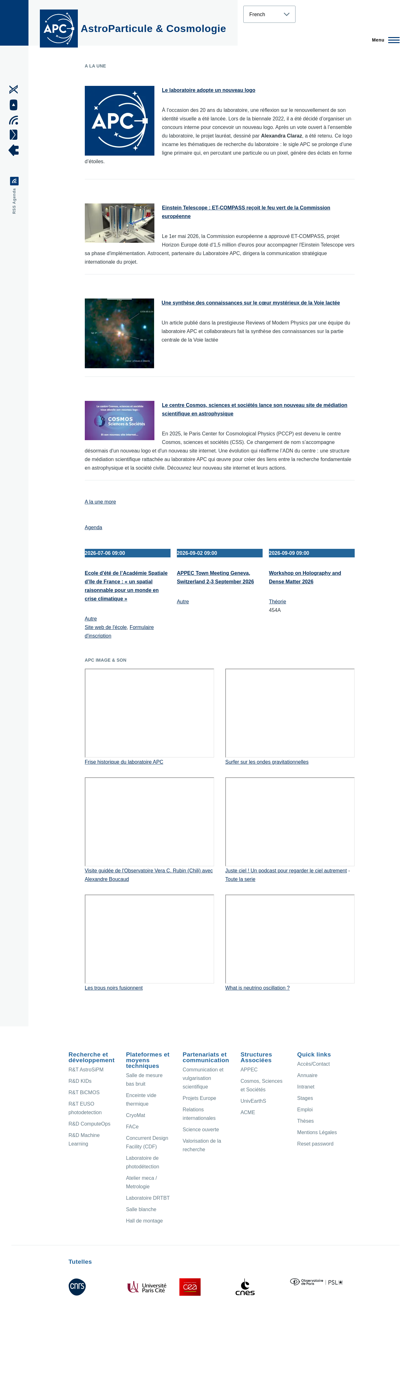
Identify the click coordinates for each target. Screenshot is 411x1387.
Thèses (305, 1121)
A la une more (100, 501)
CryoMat (135, 1115)
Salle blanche (141, 1209)
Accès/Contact (313, 1064)
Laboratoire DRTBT (148, 1198)
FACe (132, 1126)
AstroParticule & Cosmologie (153, 28)
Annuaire (307, 1075)
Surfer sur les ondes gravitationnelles (266, 762)
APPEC (249, 1069)
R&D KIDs (79, 1081)
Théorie (277, 601)
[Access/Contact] (15, 135)
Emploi (305, 1109)
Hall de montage (144, 1220)
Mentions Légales (317, 1132)
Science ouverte (201, 1129)
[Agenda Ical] (15, 120)
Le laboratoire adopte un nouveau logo (208, 90)
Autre (91, 618)
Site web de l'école (106, 627)
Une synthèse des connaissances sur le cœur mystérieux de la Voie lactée (251, 302)
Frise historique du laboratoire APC (124, 762)
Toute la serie (240, 879)
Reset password (315, 1143)
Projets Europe (199, 1098)
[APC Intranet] (15, 150)
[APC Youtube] (15, 105)
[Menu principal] (384, 40)
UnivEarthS (253, 1101)
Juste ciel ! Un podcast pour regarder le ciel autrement (286, 870)
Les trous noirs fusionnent (114, 988)
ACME (247, 1112)
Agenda (93, 527)
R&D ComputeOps (89, 1124)
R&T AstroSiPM (85, 1069)
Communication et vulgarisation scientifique (203, 1078)
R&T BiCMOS (83, 1092)
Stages (305, 1098)
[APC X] (15, 89)
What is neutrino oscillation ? (257, 988)
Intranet (305, 1086)
